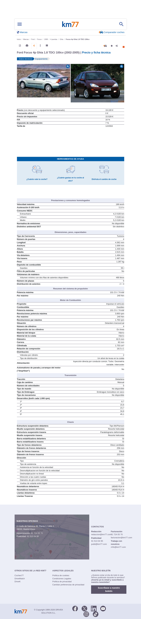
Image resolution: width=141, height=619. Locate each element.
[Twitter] (84, 608)
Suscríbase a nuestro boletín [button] (109, 589)
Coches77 (19, 575)
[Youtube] (103, 608)
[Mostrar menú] (20, 24)
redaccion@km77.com (101, 534)
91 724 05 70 (37, 533)
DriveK (18, 581)
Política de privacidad (62, 581)
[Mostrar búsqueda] (121, 24)
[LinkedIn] (94, 608)
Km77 (70, 24)
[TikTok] (95, 614)
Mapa (32, 529)
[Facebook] (75, 608)
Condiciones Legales (61, 578)
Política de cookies (60, 575)
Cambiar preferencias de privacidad (68, 584)
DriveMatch (20, 578)
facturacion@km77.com (121, 537)
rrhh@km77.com (118, 547)
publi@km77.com (99, 544)
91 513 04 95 (33, 536)
